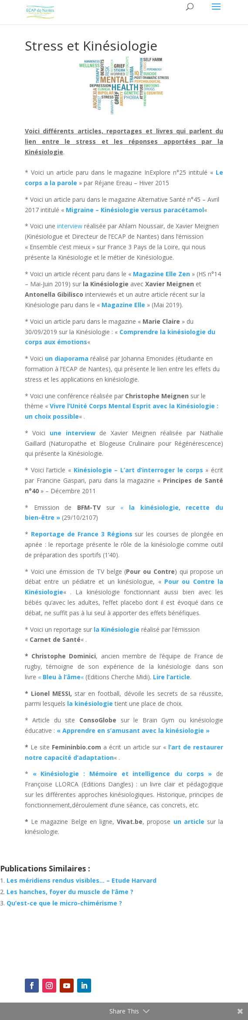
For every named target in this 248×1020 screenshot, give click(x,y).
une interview (72, 433)
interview (69, 226)
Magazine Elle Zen (161, 274)
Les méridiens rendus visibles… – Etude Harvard (81, 880)
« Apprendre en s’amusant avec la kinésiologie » (132, 730)
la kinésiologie (90, 703)
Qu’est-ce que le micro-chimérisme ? (64, 903)
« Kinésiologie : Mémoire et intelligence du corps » (122, 773)
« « (61, 677)
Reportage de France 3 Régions (81, 534)
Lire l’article (171, 677)
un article (188, 821)
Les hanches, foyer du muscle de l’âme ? (70, 892)
